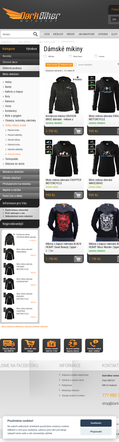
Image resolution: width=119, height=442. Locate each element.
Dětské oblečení (41, 327)
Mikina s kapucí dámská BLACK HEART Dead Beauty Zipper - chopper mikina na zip (63, 245)
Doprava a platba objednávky (75, 375)
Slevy (114, 34)
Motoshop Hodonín (70, 390)
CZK (114, 19)
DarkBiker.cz (6, 41)
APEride (51, 56)
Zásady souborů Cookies (73, 395)
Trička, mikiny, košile (46, 41)
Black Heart (77, 56)
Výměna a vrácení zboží (73, 380)
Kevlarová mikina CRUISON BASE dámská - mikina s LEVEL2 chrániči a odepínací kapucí (62, 117)
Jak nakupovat (86, 34)
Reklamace (67, 385)
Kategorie (9, 49)
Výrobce (31, 49)
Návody (71, 34)
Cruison (101, 56)
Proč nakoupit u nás (15, 213)
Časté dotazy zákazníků (16, 210)
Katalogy (58, 34)
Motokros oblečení (24, 327)
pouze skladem (85, 64)
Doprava (103, 34)
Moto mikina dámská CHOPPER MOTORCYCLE (63, 181)
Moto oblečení (24, 41)
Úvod (47, 34)
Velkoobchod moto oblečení (18, 216)
